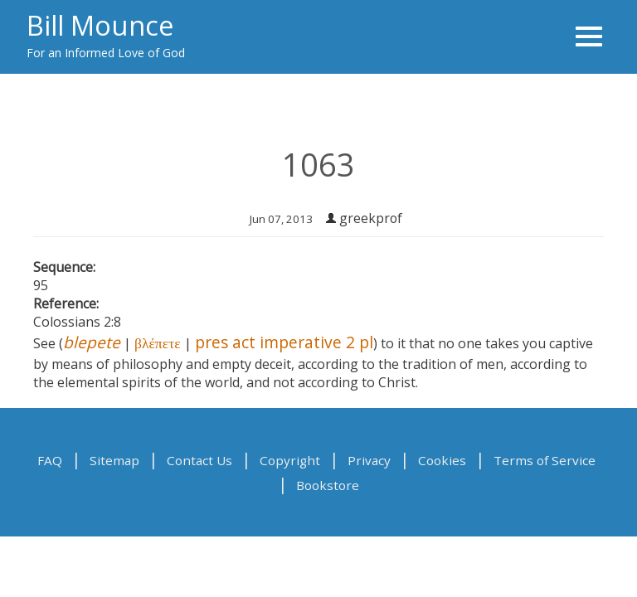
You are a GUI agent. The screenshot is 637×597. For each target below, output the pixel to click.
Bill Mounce (100, 25)
